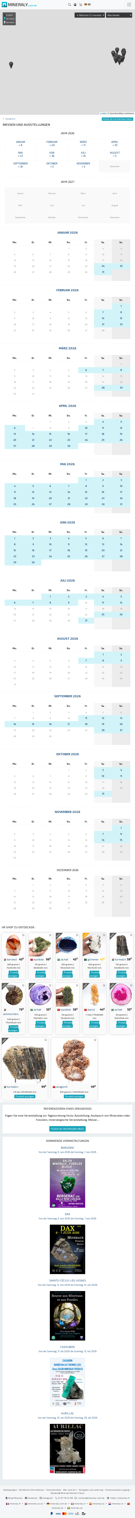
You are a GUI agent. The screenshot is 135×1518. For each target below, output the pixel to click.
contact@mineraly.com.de (91, 1498)
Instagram (46, 1498)
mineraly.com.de (57, 1503)
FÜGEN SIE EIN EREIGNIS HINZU (67, 1128)
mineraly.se (75, 1508)
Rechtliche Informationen (31, 1490)
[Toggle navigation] (129, 4)
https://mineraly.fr (120, 1498)
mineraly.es (97, 1503)
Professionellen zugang (117, 1490)
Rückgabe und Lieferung (91, 1490)
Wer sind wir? (70, 1490)
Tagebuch (10, 119)
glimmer (91, 959)
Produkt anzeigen (13, 974)
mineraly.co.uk (34, 1503)
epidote (37, 959)
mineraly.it (78, 1503)
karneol (10, 959)
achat (62, 959)
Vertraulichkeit (53, 1490)
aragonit (60, 1086)
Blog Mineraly (14, 1498)
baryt (89, 1009)
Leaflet (103, 113)
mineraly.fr (13, 1503)
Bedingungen (10, 1490)
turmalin (118, 959)
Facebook (31, 1498)
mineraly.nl (116, 1503)
